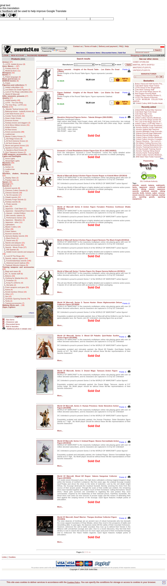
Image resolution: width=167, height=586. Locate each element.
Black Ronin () (12, 238)
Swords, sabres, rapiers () (16, 258)
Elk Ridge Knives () (14, 139)
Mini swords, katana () (15, 215)
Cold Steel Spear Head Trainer (147, 86)
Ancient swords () (12, 188)
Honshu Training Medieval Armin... (149, 145)
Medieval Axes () (13, 71)
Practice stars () (12, 180)
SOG (7, 172)
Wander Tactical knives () (16, 109)
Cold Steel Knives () (14, 114)
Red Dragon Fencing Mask (145, 93)
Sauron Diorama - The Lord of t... (149, 141)
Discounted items (109, 53)
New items (80, 53)
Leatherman (10, 134)
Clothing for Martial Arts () (16, 278)
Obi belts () (11, 285)
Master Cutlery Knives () (15, 136)
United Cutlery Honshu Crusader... (149, 139)
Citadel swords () (13, 197)
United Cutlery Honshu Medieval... (148, 118)
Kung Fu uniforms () (14, 283)
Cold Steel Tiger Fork (143, 114)
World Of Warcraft (12, 94)
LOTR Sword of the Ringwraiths (147, 88)
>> (90, 552)
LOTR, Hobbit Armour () (15, 64)
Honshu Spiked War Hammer (147, 129)
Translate (59, 51)
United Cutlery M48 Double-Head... (150, 103)
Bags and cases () (13, 271)
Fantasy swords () (13, 202)
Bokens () (10, 276)
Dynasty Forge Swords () (15, 199)
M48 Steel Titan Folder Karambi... (149, 157)
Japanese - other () (13, 222)
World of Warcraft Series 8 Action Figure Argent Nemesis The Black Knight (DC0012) (93, 240)
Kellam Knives (11, 127)
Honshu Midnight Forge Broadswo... (149, 126)
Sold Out (122, 53)
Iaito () (8, 206)
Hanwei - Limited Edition (16, 213)
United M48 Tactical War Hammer (148, 110)
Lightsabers (10, 225)
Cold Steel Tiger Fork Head (146, 112)
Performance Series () (16, 218)
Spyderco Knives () (13, 148)
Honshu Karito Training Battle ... (148, 153)
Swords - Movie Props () (15, 247)
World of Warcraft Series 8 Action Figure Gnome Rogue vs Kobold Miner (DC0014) (92, 176)
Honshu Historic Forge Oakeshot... (149, 127)
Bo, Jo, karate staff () (14, 274)
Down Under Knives (13, 118)
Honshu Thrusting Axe (143, 116)
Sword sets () (12, 240)
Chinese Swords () (13, 193)
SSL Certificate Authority (149, 180)
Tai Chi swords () (14, 195)
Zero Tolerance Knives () (15, 152)
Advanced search (142, 52)
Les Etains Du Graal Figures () (17, 90)
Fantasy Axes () (12, 68)
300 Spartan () (12, 250)
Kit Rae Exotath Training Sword (148, 149)
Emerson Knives (11, 120)
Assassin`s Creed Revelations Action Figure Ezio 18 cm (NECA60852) (86, 151)
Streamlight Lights (12, 161)
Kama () (9, 290)
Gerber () (9, 167)
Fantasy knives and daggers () (17, 123)
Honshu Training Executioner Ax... (149, 147)
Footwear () (11, 280)
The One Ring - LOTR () (15, 105)
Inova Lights (10, 159)
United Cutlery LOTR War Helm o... (149, 124)
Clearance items (93, 53)
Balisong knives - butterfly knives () (19, 111)
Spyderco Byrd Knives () (16, 150)
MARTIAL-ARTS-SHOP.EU (143, 65)
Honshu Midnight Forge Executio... (149, 131)
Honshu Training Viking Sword (148, 151)
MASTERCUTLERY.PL (142, 67)
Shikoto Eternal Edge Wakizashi (148, 133)
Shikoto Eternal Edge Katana (147, 135)
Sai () (8, 296)
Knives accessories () (14, 132)
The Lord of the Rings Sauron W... (148, 92)
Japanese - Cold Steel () (16, 209)
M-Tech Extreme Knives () (17, 141)
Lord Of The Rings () (15, 256)
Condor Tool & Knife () (15, 116)
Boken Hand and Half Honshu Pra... (149, 84)
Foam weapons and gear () (17, 287)
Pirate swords (11, 204)
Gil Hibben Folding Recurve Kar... (149, 143)
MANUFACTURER (148, 74)
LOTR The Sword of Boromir (146, 97)
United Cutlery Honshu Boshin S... (148, 95)
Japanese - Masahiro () (15, 220)
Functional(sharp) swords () (18, 261)
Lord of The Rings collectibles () (18, 92)
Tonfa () (8, 301)
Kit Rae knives (11, 130)
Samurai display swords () (16, 236)
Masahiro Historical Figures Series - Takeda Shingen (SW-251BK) (85, 117)
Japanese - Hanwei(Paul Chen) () (19, 211)
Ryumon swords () (13, 234)
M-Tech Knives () (13, 143)
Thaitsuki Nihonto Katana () (16, 265)
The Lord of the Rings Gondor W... (148, 120)
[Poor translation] (12, 15)
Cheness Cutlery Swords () (16, 190)
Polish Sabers (10, 231)
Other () (9, 229)
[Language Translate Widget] (54, 48)
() (7, 62)
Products (15, 59)
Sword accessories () (14, 245)
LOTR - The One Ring (14, 103)
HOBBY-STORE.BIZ (141, 62)
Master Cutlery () (13, 227)
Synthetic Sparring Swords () (17, 299)
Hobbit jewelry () (12, 100)
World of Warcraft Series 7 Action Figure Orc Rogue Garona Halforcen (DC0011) (91, 271)
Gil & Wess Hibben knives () (17, 125)
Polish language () (13, 77)
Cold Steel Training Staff (144, 90)
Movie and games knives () (17, 145)
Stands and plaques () (15, 243)
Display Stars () (11, 178)
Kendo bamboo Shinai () (16, 292)
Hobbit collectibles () (14, 87)
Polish (7, 83)
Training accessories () (14, 303)
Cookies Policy (73, 582)
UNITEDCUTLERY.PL (141, 70)
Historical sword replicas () (17, 263)
